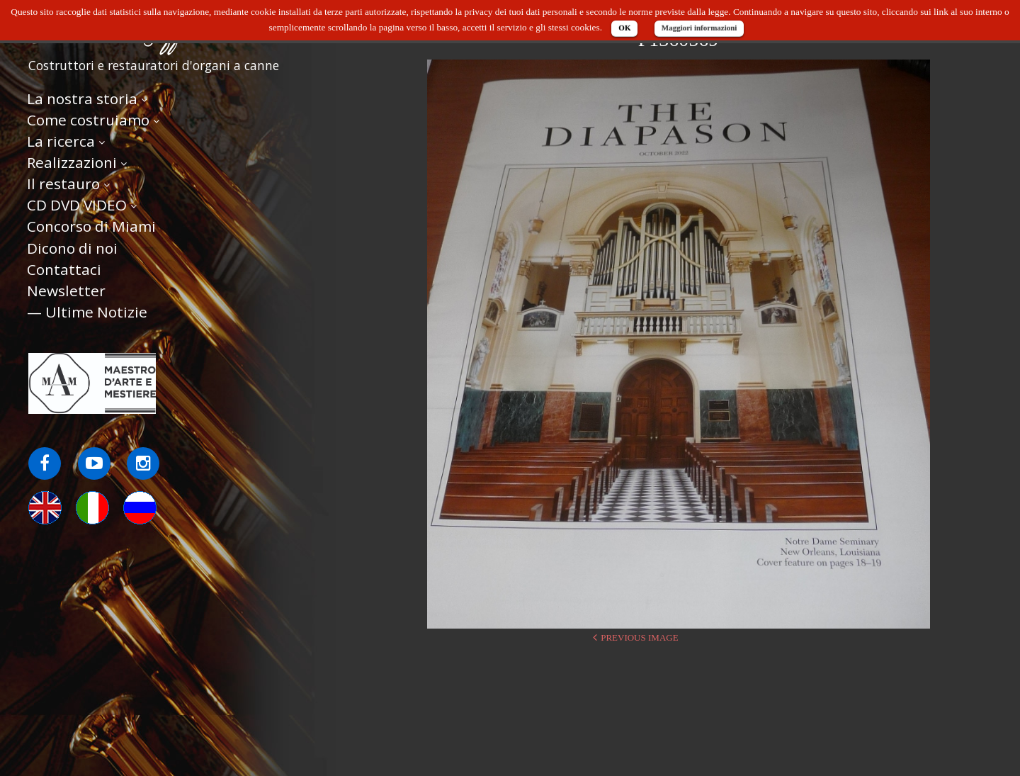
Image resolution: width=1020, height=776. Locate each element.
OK (624, 27)
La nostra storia (82, 100)
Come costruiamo (88, 121)
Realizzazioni (72, 164)
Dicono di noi (72, 249)
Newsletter (66, 292)
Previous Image (639, 637)
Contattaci (64, 271)
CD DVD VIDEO (77, 207)
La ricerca (61, 142)
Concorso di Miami (91, 228)
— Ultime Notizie (87, 313)
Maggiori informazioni (699, 27)
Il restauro (63, 185)
